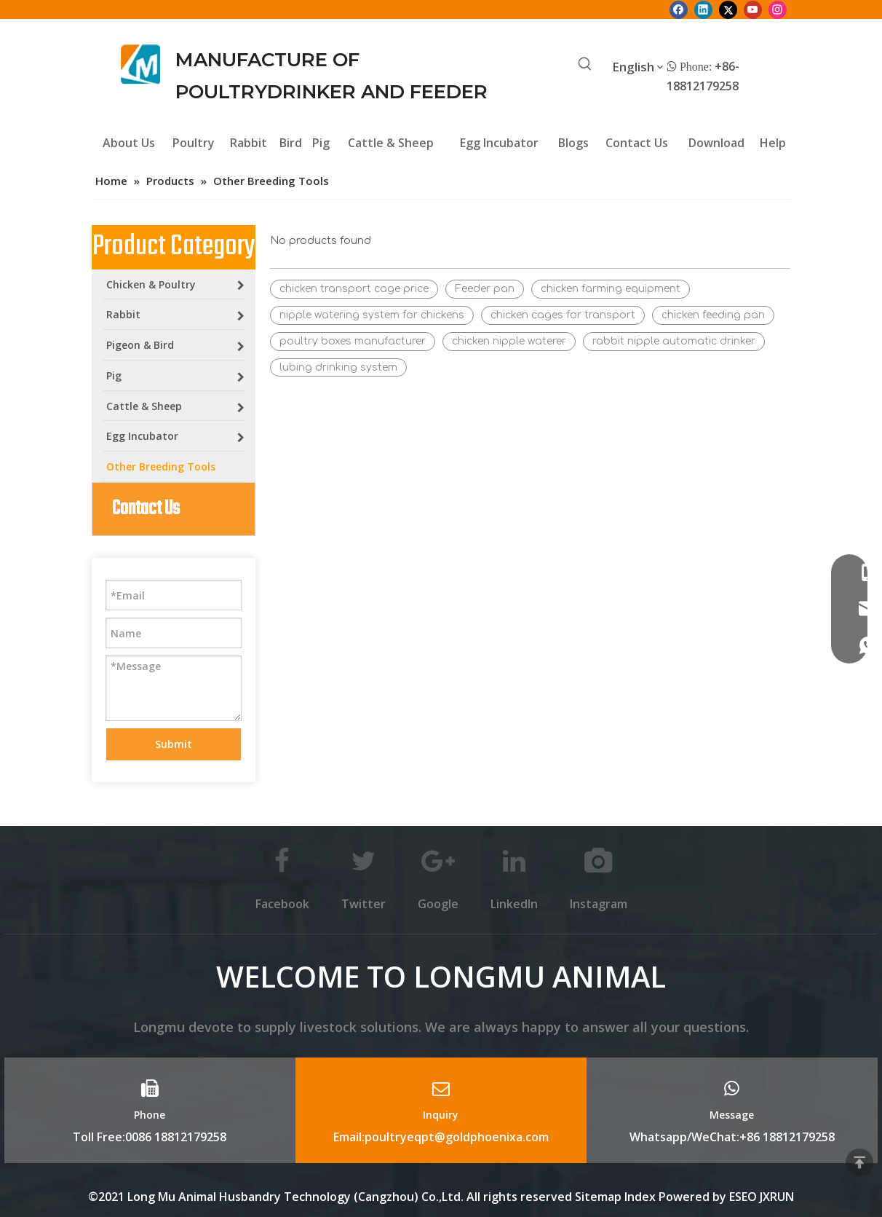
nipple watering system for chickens (371, 315)
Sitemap (598, 1197)
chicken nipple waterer (509, 341)
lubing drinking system (338, 367)
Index (641, 1197)
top (859, 1162)
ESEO (743, 1197)
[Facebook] (679, 9)
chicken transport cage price (354, 288)
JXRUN (777, 1197)
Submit (173, 744)
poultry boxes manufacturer (352, 341)
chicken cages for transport (562, 315)
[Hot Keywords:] (585, 64)
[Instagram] (777, 9)
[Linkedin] (703, 9)
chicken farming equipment (610, 288)
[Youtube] (753, 9)
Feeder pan (484, 288)
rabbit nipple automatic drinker (673, 341)
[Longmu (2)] (141, 64)
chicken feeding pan (713, 315)
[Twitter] (728, 9)
